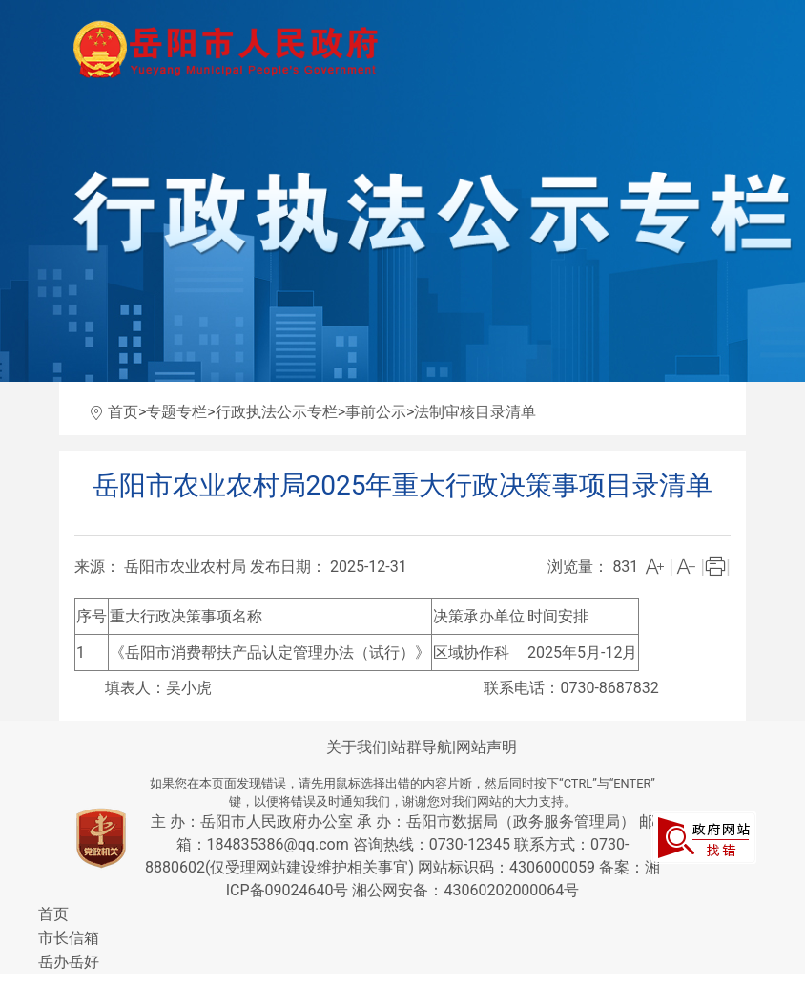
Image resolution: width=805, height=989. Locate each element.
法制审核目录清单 (475, 412)
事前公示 (375, 412)
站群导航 (421, 747)
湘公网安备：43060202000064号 (465, 890)
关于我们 (356, 747)
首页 (123, 412)
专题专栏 (176, 412)
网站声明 (486, 747)
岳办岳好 (68, 962)
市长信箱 (68, 938)
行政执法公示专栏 (277, 412)
